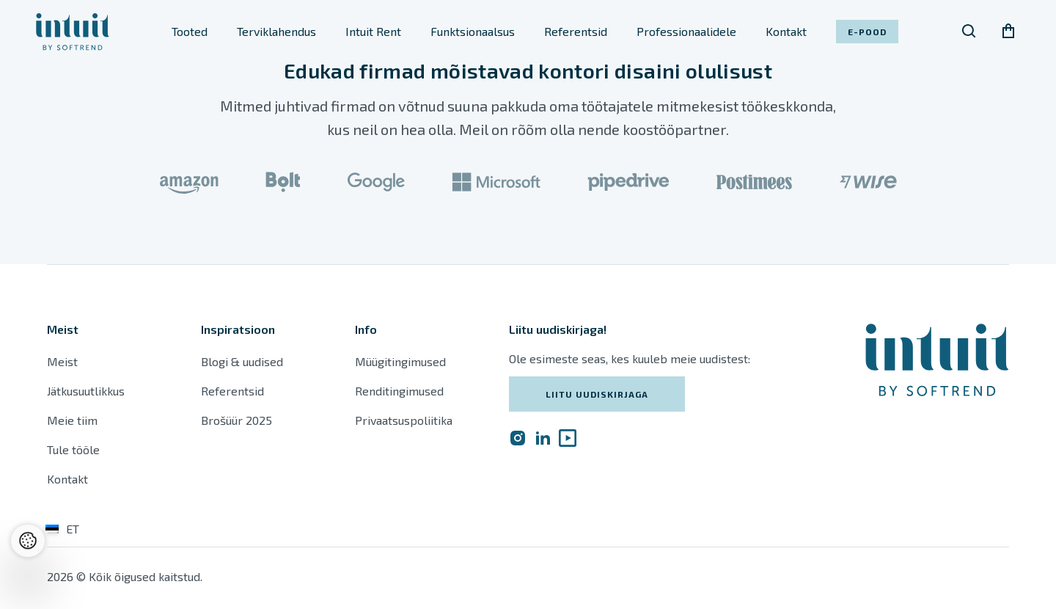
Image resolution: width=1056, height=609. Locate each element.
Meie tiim (72, 420)
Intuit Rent (373, 31)
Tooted (190, 31)
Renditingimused (401, 391)
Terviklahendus (276, 31)
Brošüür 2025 (236, 420)
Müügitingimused (400, 361)
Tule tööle (73, 449)
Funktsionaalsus (472, 31)
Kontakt (786, 31)
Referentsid (575, 31)
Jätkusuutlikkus (86, 391)
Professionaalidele (686, 31)
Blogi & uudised (242, 361)
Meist (62, 361)
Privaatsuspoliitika (403, 420)
